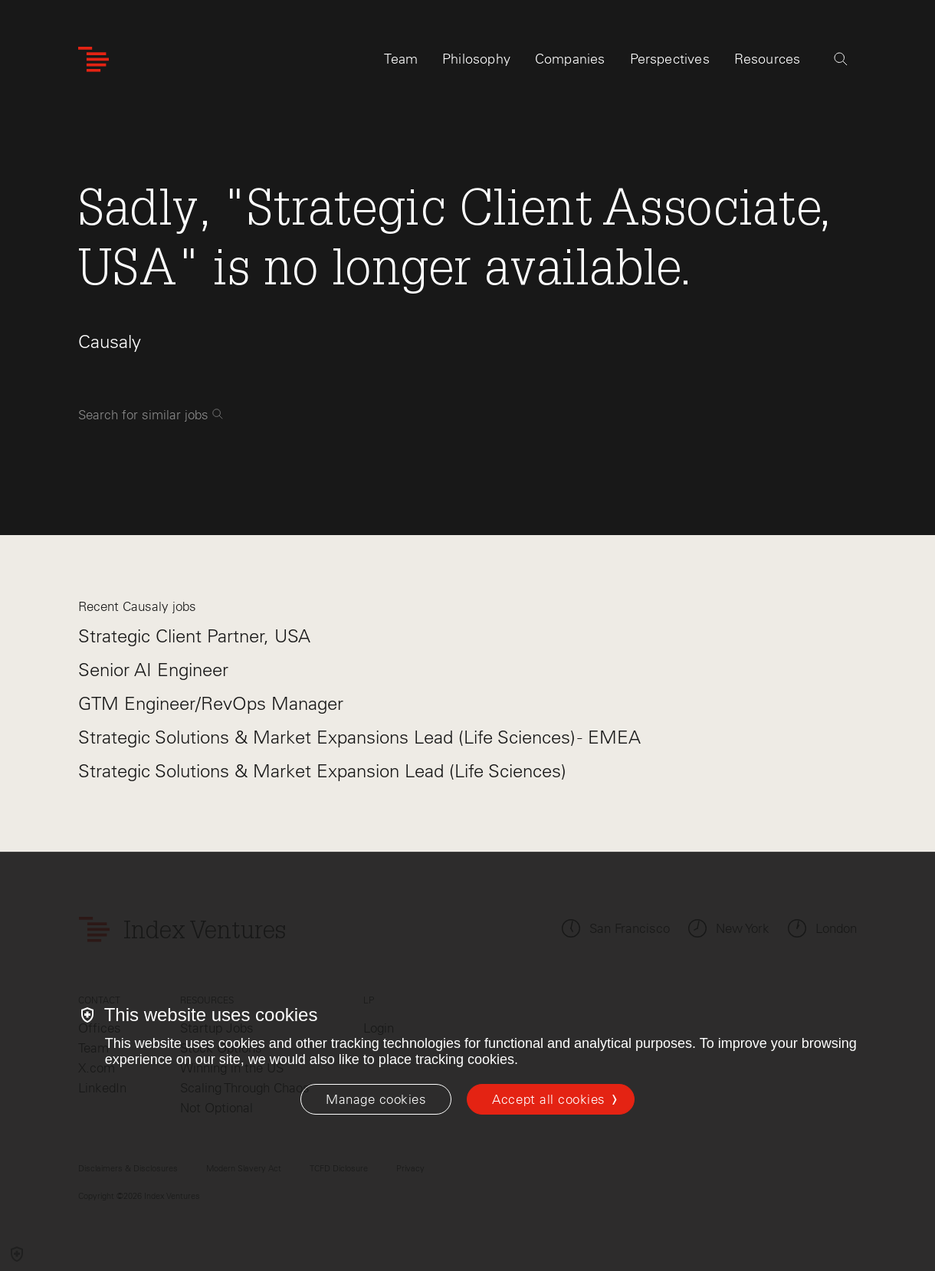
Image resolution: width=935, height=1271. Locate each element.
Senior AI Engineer (153, 669)
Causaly (109, 341)
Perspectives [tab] (670, 59)
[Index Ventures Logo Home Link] (93, 59)
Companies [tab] (570, 59)
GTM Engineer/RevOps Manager (210, 703)
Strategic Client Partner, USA (194, 636)
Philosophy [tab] (476, 59)
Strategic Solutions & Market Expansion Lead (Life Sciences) (322, 771)
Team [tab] (401, 59)
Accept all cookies (548, 1099)
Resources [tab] (767, 59)
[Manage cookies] (375, 1099)
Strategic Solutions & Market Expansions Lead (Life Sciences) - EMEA (359, 737)
